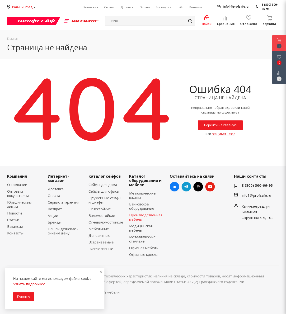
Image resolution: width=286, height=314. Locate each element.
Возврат (55, 208)
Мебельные (99, 228)
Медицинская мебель (141, 228)
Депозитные (99, 235)
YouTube (210, 186)
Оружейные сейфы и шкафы (105, 200)
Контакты (15, 233)
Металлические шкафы (142, 195)
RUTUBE (198, 186)
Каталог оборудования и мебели (145, 180)
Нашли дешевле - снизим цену (63, 230)
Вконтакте (174, 186)
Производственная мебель (145, 217)
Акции (53, 215)
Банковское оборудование (141, 206)
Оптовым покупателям (18, 193)
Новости (14, 213)
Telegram (186, 186)
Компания (17, 176)
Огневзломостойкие (106, 222)
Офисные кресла (143, 254)
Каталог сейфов (105, 176)
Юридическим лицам (19, 204)
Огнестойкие (100, 208)
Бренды (54, 222)
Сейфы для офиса (104, 191)
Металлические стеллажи (142, 238)
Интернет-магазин (58, 178)
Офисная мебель (143, 247)
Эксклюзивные (101, 248)
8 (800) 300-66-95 (270, 7)
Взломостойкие (102, 215)
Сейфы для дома (103, 184)
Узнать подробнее (29, 283)
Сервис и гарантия (63, 202)
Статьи (13, 219)
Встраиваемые (101, 242)
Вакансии (15, 226)
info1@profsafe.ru (235, 7)
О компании (17, 184)
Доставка (56, 188)
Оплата (54, 195)
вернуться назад (223, 134)
